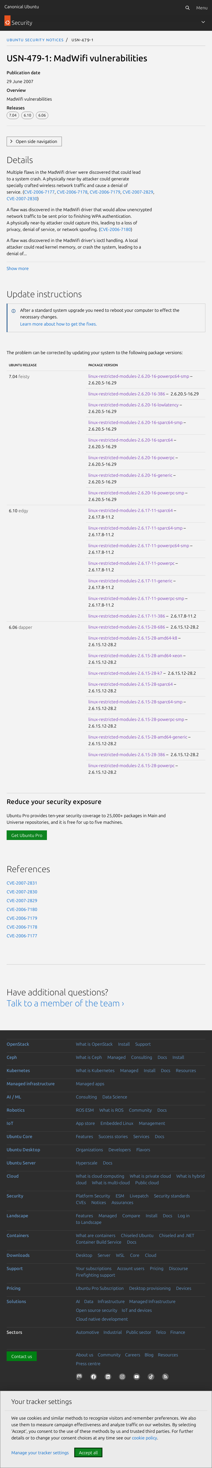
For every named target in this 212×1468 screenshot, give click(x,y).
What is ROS (111, 1110)
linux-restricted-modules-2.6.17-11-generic (130, 580)
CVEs (81, 1202)
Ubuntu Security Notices (35, 39)
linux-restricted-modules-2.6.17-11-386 (126, 615)
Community (140, 1110)
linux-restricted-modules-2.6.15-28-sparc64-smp (135, 701)
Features (84, 1136)
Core (134, 1255)
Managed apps (90, 1083)
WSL (120, 1255)
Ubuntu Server (21, 1162)
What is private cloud (150, 1176)
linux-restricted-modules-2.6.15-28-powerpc (131, 765)
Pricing (156, 1268)
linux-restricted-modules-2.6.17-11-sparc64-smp (135, 527)
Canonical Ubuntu (21, 6)
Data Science (114, 1096)
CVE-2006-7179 (105, 191)
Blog (149, 1354)
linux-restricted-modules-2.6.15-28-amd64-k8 (132, 637)
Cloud (12, 1176)
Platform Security (93, 1195)
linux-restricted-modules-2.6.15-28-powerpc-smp (136, 719)
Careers (132, 1354)
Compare (131, 1215)
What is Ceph (89, 1057)
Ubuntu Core (19, 1136)
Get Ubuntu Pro (26, 835)
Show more (18, 268)
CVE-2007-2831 (22, 882)
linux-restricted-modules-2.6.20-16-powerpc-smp (136, 492)
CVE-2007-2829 (138, 191)
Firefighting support (95, 1275)
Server (104, 1255)
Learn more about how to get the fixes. (58, 323)
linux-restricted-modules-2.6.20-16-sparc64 (130, 439)
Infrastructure (111, 1301)
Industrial (113, 1332)
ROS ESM (85, 1110)
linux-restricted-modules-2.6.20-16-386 (126, 393)
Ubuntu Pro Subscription (100, 1288)
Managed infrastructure (31, 1083)
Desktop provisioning (150, 1288)
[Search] (187, 7)
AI (78, 1301)
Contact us (21, 1356)
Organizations (89, 1149)
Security (15, 1195)
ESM (120, 1195)
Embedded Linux (116, 1123)
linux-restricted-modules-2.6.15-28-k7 (125, 673)
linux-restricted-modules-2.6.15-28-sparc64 (130, 684)
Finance (177, 1332)
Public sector (138, 1332)
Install (124, 1044)
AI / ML (14, 1096)
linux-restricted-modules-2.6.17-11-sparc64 (130, 510)
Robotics (16, 1110)
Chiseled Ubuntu (137, 1235)
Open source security (96, 1310)
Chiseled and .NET (176, 1235)
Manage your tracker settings (40, 1452)
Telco (161, 1332)
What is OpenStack (94, 1044)
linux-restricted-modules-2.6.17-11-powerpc (131, 563)
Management (152, 1123)
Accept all (88, 1452)
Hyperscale (86, 1162)
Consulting (141, 1057)
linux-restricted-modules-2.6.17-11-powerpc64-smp (138, 545)
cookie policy (144, 1437)
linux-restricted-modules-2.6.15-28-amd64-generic (137, 736)
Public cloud (147, 1182)
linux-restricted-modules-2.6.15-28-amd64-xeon (135, 655)
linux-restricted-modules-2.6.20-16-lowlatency (133, 404)
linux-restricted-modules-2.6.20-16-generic (130, 475)
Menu (202, 7)
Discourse (178, 1268)
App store (85, 1123)
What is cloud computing (100, 1176)
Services (141, 1136)
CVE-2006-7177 (39, 191)
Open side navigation (36, 141)
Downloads (18, 1255)
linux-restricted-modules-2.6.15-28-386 (126, 754)
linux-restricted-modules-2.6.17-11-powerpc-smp (136, 598)
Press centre (88, 1363)
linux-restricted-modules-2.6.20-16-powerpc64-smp (138, 376)
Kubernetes (18, 1070)
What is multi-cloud (111, 1182)
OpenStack (18, 1044)
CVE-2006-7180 (115, 229)
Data (88, 1301)
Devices (183, 1288)
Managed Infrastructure (152, 1301)
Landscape (17, 1215)
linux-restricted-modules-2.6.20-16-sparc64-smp (135, 422)
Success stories (113, 1136)
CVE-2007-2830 (22, 198)
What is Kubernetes (95, 1070)
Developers (119, 1149)
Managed (116, 1057)
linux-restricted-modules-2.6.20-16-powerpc (131, 457)
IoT (10, 1123)
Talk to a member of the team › (65, 1003)
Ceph (12, 1057)
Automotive (87, 1332)
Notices (98, 1202)
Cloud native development (102, 1318)
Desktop (84, 1255)
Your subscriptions (94, 1268)
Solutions (16, 1301)
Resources (186, 1070)
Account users (130, 1268)
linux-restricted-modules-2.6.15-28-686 (126, 626)
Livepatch (139, 1195)
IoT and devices (137, 1310)
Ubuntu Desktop (23, 1149)
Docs (162, 1057)
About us (84, 1354)
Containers (18, 1235)
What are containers (95, 1235)
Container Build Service (98, 1242)
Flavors (143, 1149)
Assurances (122, 1202)
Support (143, 1044)
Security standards (172, 1195)
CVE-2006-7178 (72, 191)
